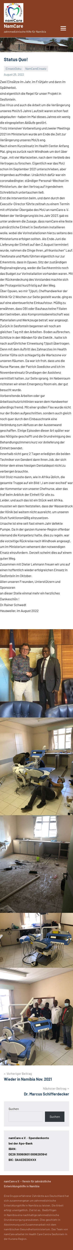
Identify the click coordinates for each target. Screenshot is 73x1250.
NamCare (13, 26)
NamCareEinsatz (35, 68)
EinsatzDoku (13, 68)
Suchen (14, 1109)
